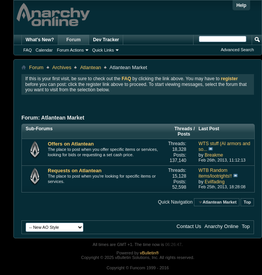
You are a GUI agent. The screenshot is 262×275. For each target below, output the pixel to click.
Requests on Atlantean (74, 170)
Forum (74, 39)
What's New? (40, 39)
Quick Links (103, 50)
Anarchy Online (222, 226)
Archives (62, 67)
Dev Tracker (106, 39)
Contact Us (189, 226)
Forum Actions (70, 50)
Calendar (44, 50)
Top (247, 202)
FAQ (27, 50)
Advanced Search (237, 49)
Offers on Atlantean (71, 144)
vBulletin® (149, 253)
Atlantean (90, 67)
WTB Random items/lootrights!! (215, 173)
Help (241, 5)
